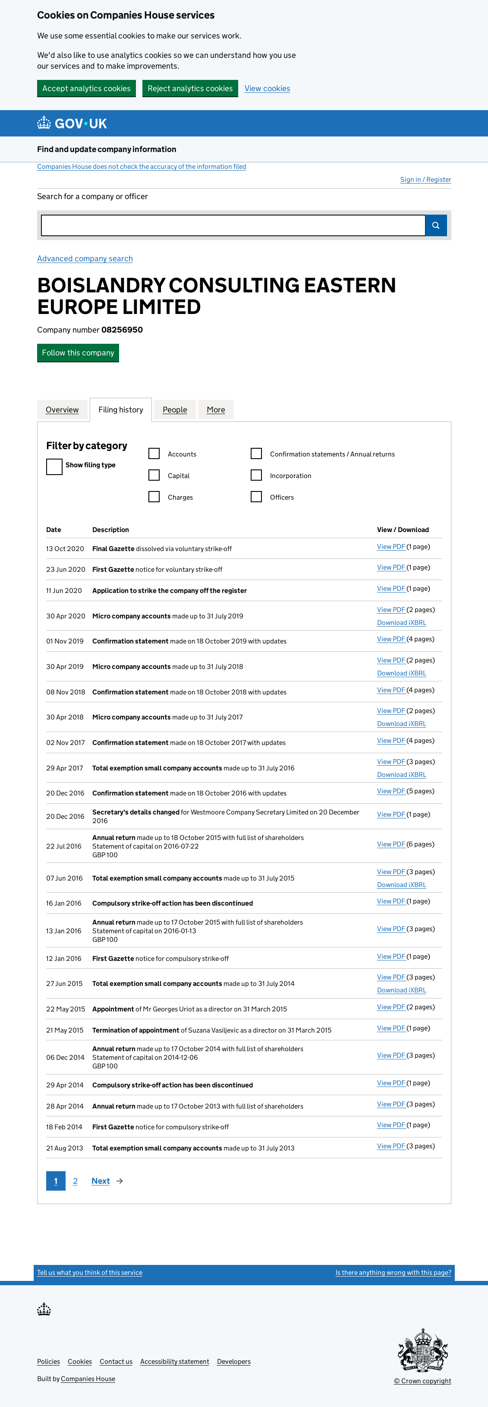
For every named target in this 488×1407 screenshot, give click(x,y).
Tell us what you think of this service (89, 1272)
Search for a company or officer (92, 196)
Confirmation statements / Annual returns (323, 455)
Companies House (88, 1379)
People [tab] (175, 409)
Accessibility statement (174, 1361)
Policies (48, 1361)
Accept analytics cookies (86, 88)
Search (436, 225)
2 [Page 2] (75, 1181)
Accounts (172, 455)
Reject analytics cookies (190, 88)
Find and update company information (106, 149)
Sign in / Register (425, 179)
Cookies (80, 1361)
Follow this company (78, 353)
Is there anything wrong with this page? (393, 1272)
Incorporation (281, 477)
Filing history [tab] (120, 409)
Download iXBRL (401, 622)
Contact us (116, 1361)
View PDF (391, 546)
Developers (234, 1361)
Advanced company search (85, 258)
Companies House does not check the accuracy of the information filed (141, 166)
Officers (272, 498)
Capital (168, 477)
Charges (170, 498)
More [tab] (216, 409)
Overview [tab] (62, 409)
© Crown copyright (422, 1381)
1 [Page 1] (55, 1181)
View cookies (267, 88)
